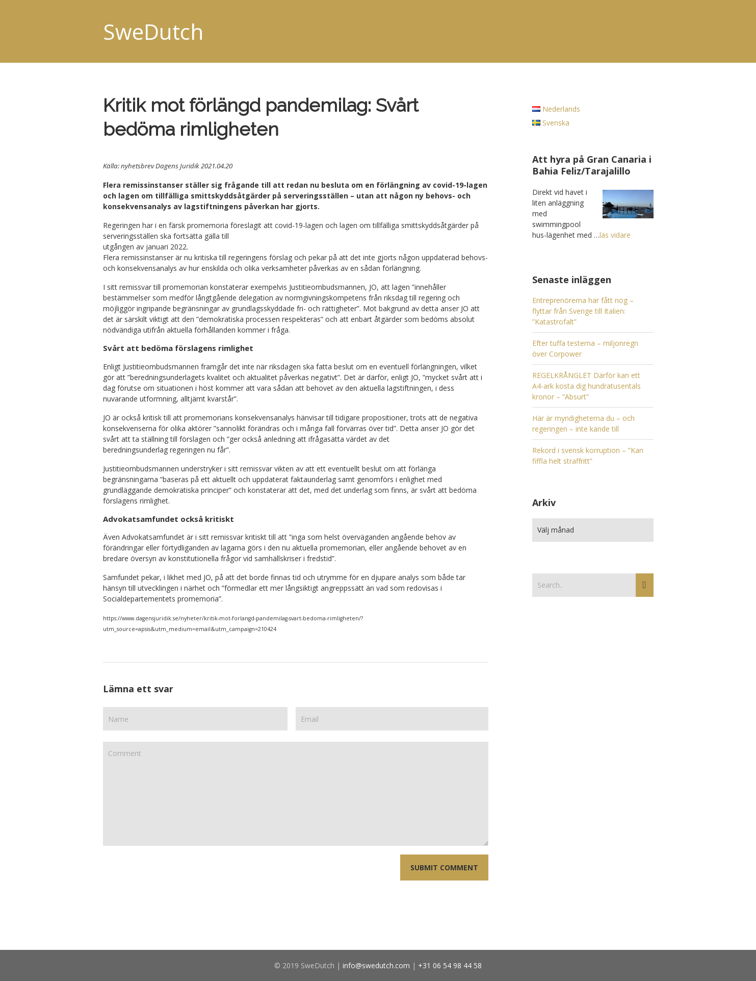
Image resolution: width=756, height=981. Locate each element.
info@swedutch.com (376, 965)
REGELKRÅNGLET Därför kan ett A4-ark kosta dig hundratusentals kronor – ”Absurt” (586, 385)
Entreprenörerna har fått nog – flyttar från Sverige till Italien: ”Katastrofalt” (583, 310)
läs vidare (615, 235)
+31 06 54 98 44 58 (450, 965)
